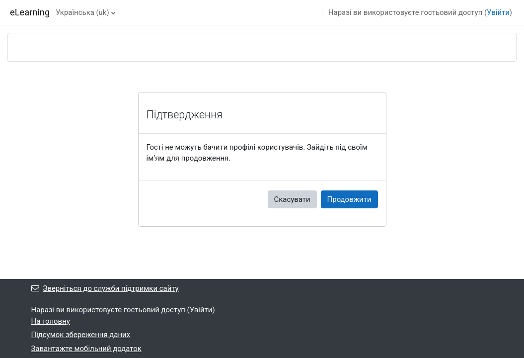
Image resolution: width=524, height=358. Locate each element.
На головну (50, 321)
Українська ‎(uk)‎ (82, 12)
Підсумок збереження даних (81, 334)
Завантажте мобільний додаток (86, 348)
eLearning (30, 12)
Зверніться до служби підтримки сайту (105, 288)
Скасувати (292, 199)
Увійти (498, 12)
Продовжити (349, 199)
